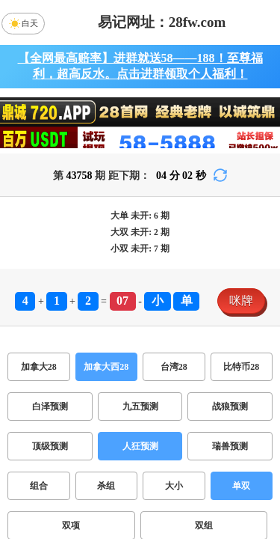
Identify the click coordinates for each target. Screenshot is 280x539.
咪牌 (241, 300)
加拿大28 (39, 367)
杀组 (106, 486)
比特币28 (241, 367)
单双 (241, 486)
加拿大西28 (106, 367)
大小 (174, 486)
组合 (39, 486)
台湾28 (174, 367)
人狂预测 (140, 446)
